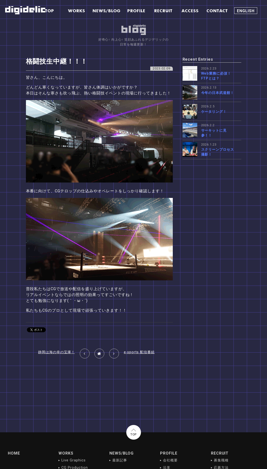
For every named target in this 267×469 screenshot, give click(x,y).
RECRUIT (220, 453)
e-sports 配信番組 (139, 352)
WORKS (65, 453)
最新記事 (119, 460)
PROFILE (168, 453)
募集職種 (221, 460)
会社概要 (170, 460)
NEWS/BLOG (121, 453)
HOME (14, 453)
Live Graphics (73, 460)
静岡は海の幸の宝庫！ (56, 352)
